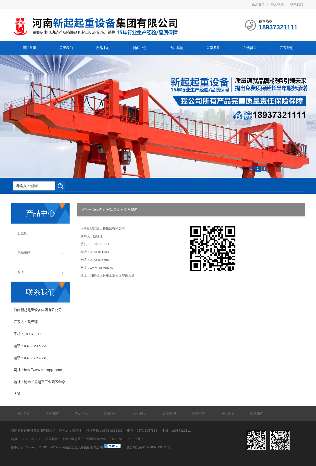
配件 (20, 272)
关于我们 (66, 48)
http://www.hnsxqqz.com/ (43, 370)
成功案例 (176, 48)
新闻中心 (139, 48)
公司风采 (213, 48)
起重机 (22, 233)
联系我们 (296, 4)
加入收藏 (277, 4)
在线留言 (250, 48)
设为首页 (258, 4)
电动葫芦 (23, 252)
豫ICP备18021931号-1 (127, 439)
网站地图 (227, 414)
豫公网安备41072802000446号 (148, 447)
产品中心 (103, 48)
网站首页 (29, 48)
